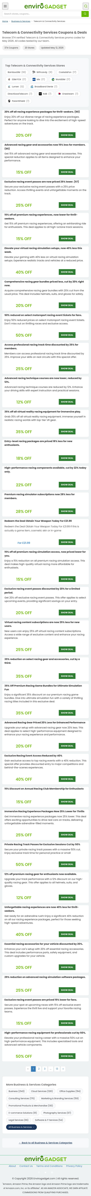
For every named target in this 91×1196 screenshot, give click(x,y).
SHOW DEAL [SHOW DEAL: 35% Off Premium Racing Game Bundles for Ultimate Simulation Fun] (67, 712)
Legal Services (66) (18, 1120)
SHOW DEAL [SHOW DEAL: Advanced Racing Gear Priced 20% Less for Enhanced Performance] (67, 745)
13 (57, 1069)
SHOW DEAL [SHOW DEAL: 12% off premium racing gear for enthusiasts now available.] (67, 897)
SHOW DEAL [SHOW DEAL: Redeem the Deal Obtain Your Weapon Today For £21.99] (67, 542)
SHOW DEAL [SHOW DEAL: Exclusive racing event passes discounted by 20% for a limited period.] (67, 612)
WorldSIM (60, 79)
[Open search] (86, 6)
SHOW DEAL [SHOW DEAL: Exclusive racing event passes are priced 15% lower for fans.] (67, 1023)
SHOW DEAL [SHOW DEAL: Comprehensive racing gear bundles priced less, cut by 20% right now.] (67, 305)
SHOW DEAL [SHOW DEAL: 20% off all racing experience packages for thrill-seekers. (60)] (67, 135)
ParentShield (18, 101)
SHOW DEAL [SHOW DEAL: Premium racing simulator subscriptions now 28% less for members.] (67, 511)
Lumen (16, 86)
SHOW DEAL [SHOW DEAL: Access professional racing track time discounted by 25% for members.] (67, 368)
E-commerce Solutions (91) (23, 1112)
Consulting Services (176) (22, 1098)
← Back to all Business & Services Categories (45, 1143)
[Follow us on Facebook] (39, 1172)
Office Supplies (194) (70, 1091)
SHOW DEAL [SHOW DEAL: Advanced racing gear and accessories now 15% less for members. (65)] (67, 172)
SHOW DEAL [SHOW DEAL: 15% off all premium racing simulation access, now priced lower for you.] (67, 579)
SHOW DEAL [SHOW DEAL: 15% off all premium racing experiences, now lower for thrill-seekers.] (67, 238)
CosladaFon (67, 72)
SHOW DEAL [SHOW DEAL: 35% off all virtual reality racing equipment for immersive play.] (67, 431)
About (12, 1166)
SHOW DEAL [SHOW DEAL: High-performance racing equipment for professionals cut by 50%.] (67, 1056)
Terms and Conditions (49, 1166)
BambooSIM (17, 72)
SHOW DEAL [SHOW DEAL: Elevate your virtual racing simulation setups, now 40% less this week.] (67, 271)
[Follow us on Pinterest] (52, 1172)
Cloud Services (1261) (42, 1091)
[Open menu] (5, 6)
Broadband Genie (43, 86)
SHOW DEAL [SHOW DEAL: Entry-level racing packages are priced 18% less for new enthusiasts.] (67, 458)
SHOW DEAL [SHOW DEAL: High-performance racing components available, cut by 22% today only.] (67, 484)
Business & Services (20, 21)
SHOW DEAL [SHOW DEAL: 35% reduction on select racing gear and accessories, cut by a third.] (67, 676)
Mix (39, 79)
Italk (45, 93)
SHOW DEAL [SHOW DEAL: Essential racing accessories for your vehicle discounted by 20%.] (67, 967)
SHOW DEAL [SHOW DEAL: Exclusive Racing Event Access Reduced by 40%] (67, 779)
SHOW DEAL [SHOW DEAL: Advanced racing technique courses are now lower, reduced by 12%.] (67, 401)
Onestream (68, 93)
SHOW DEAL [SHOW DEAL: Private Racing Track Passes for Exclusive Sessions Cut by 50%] (67, 864)
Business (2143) (17, 1091)
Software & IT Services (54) (49, 1120)
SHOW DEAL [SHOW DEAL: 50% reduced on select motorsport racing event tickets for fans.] (67, 335)
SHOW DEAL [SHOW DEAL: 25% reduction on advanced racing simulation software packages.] (67, 990)
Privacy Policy (74, 1166)
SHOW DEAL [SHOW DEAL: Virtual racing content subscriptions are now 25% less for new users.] (67, 649)
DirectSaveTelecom (20, 93)
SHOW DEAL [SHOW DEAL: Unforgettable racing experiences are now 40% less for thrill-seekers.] (67, 934)
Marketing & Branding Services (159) (60, 1098)
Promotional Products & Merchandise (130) (31, 1105)
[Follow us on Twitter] (45, 1172)
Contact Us (26, 1166)
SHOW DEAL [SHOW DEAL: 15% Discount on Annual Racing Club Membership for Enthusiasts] (67, 801)
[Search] (85, 14)
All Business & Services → (21, 1127)
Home (5, 21)
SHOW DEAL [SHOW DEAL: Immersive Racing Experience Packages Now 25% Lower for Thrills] (67, 834)
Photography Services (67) (57, 1112)
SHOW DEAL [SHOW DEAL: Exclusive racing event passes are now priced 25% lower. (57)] (67, 205)
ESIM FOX (17, 79)
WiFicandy (42, 72)
